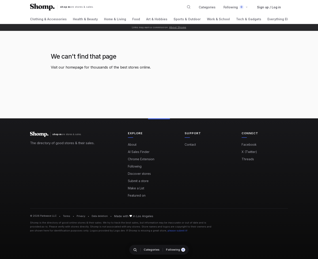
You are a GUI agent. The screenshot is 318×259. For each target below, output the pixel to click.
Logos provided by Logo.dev (107, 230)
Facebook (249, 144)
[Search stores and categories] (189, 7)
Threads (248, 159)
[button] (235, 7)
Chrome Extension (141, 159)
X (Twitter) (249, 152)
